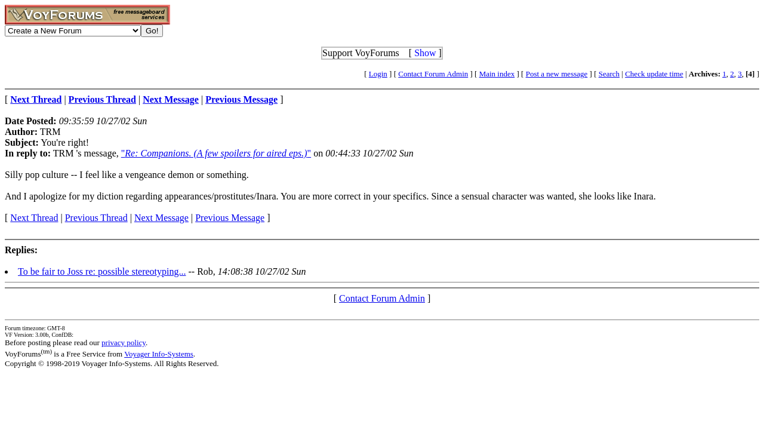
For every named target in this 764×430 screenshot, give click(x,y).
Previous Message (229, 218)
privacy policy (123, 342)
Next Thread (34, 218)
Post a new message (557, 73)
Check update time (654, 73)
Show (425, 53)
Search (609, 73)
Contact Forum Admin (433, 73)
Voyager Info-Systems (158, 353)
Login (378, 73)
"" (216, 153)
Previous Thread (96, 218)
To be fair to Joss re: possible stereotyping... (102, 271)
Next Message (161, 218)
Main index (497, 73)
